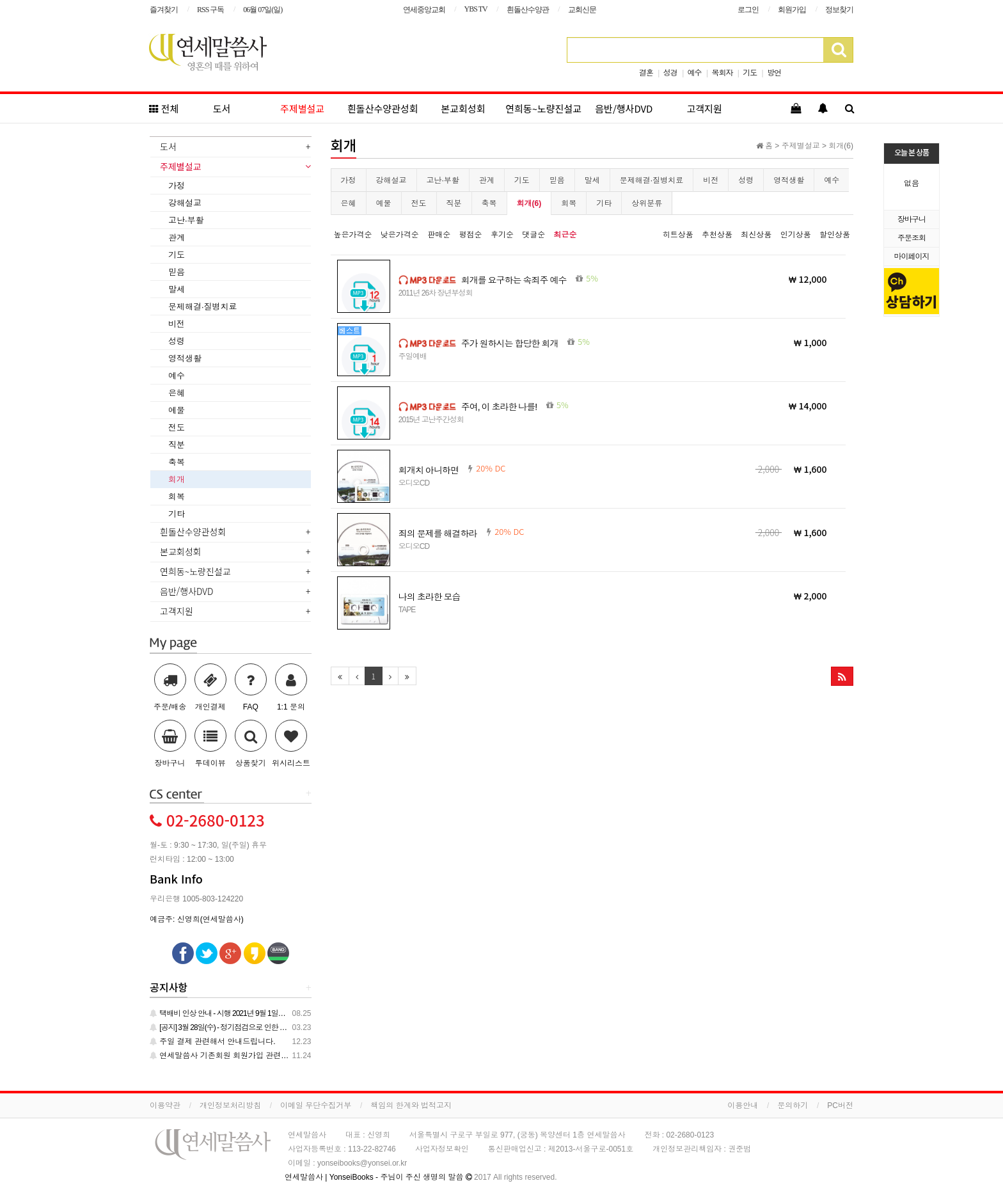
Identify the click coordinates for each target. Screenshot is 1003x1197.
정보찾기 (839, 9)
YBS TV (475, 8)
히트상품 (678, 234)
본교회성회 (463, 108)
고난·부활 (443, 180)
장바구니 (911, 219)
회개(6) (529, 203)
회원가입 (792, 9)
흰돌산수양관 (528, 9)
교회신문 (582, 9)
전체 (164, 108)
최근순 (565, 234)
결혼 (646, 72)
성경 (670, 72)
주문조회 (911, 238)
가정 (348, 180)
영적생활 (788, 180)
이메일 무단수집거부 (315, 1105)
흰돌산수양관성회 (382, 108)
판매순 (438, 234)
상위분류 (646, 203)
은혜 (348, 203)
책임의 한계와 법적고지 (411, 1105)
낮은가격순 (400, 234)
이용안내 (742, 1105)
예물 (383, 203)
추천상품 (717, 234)
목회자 (721, 72)
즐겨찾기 (164, 9)
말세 (592, 180)
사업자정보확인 (442, 1149)
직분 (454, 203)
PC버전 (840, 1105)
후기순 (502, 234)
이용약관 (165, 1105)
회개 (176, 479)
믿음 (557, 180)
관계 (486, 180)
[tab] (230, 148)
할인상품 (834, 234)
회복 (568, 203)
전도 (419, 203)
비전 (710, 180)
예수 (695, 72)
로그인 (748, 9)
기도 (750, 72)
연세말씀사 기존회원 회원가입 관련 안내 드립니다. (241, 1055)
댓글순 (533, 234)
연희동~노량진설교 (543, 108)
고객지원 (704, 108)
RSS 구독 (210, 9)
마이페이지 (911, 256)
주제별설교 (302, 108)
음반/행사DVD (623, 108)
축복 (489, 203)
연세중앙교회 (424, 9)
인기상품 (795, 234)
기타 (604, 203)
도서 (222, 108)
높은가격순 (353, 234)
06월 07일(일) (262, 9)
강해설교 (391, 180)
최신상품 (756, 234)
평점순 (470, 234)
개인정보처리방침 (230, 1105)
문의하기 (792, 1105)
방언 (774, 72)
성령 (746, 180)
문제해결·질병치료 (651, 180)
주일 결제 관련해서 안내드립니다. (213, 1041)
